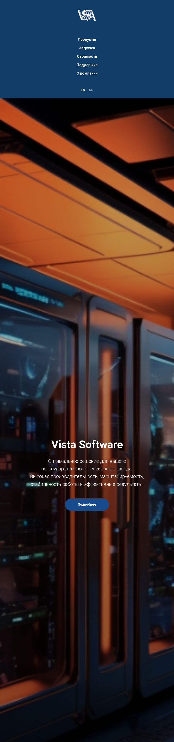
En (83, 90)
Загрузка (87, 48)
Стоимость (87, 56)
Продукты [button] (87, 39)
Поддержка (87, 65)
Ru (91, 90)
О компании (87, 73)
